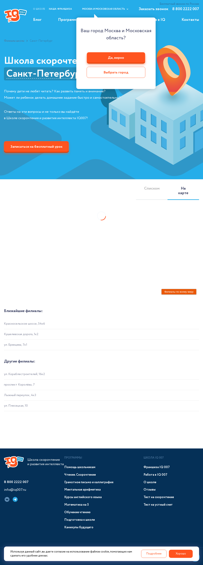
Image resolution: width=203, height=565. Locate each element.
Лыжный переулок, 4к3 (20, 395)
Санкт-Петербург (45, 73)
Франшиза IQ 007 (157, 467)
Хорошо (181, 554)
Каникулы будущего (78, 527)
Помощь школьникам (79, 467)
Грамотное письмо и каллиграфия (88, 482)
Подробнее (154, 554)
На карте (183, 191)
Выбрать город (115, 72)
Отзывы (150, 489)
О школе (39, 9)
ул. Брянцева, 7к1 (15, 344)
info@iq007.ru (15, 490)
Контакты (190, 20)
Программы (68, 20)
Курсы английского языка (83, 497)
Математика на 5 (76, 504)
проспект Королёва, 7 (19, 384)
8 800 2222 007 (185, 9)
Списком (152, 188)
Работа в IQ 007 (155, 474)
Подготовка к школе (79, 520)
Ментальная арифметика (82, 489)
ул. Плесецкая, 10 (16, 405)
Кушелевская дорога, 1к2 (21, 334)
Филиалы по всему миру (178, 291)
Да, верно (116, 57)
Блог (37, 20)
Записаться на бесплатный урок (36, 146)
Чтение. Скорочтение (80, 474)
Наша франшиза (60, 9)
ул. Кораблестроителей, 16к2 (24, 374)
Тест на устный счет (158, 504)
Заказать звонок (153, 9)
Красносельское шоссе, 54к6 (24, 323)
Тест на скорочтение (159, 497)
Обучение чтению (77, 512)
